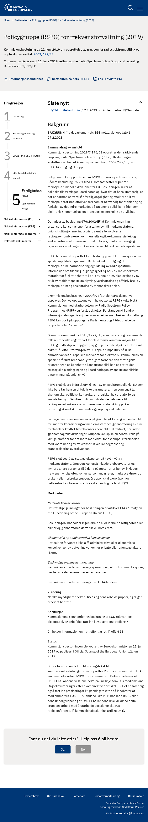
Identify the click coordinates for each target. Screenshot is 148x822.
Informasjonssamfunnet (26, 79)
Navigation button (140, 8)
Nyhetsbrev (31, 796)
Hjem (7, 20)
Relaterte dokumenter (17, 241)
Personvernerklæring (107, 796)
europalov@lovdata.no (130, 813)
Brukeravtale (136, 796)
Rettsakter (21, 20)
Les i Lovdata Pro (110, 79)
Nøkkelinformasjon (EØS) (19, 226)
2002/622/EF (43, 54)
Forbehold (79, 796)
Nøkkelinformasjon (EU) (19, 219)
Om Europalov (55, 796)
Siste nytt (58, 103)
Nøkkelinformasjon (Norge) (21, 234)
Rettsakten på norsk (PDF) (70, 79)
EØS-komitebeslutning (65, 110)
